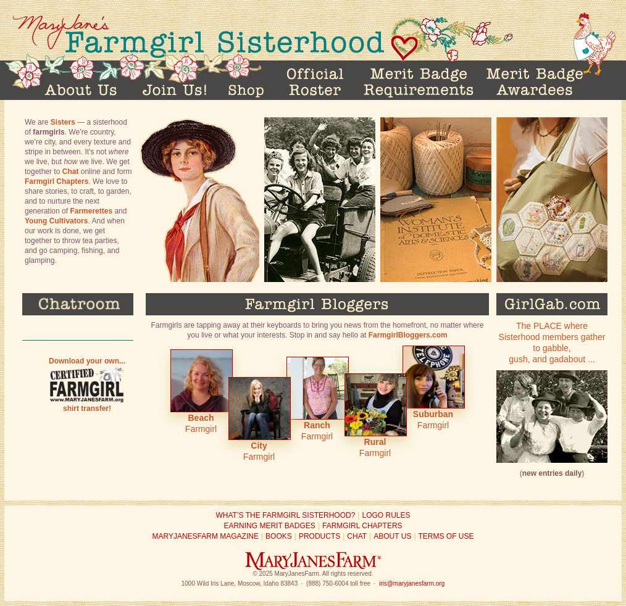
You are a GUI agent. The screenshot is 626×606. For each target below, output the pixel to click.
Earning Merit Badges (269, 525)
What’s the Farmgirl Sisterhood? (286, 515)
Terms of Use (446, 536)
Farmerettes (91, 211)
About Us (392, 536)
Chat (70, 171)
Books (278, 536)
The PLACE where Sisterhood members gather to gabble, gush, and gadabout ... (551, 392)
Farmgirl (201, 391)
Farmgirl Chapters (56, 181)
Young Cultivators (56, 221)
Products (319, 536)
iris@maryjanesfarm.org (411, 583)
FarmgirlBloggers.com (408, 335)
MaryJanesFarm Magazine (205, 536)
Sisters (63, 122)
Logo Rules (386, 515)
